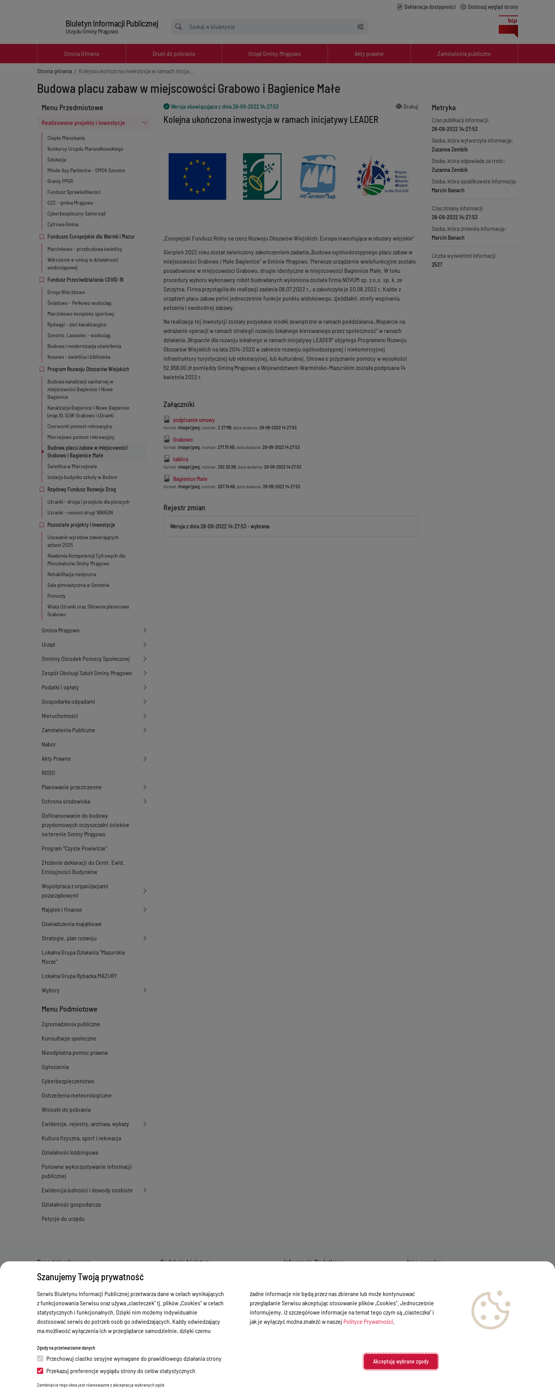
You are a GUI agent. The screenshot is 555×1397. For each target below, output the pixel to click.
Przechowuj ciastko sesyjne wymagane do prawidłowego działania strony (129, 1358)
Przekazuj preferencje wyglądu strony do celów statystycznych (116, 1370)
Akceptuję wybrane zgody (401, 1361)
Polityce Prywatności (368, 1321)
